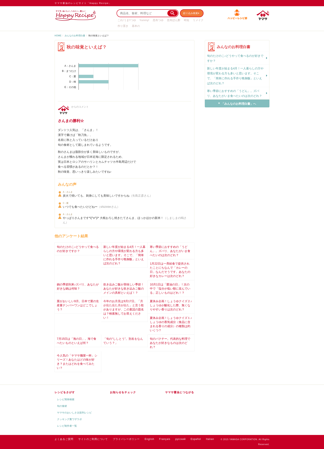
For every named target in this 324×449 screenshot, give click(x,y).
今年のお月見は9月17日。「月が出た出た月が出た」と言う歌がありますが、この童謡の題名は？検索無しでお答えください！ (123, 309)
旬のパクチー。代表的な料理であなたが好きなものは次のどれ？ (170, 343)
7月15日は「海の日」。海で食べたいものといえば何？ (76, 340)
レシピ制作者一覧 (67, 425)
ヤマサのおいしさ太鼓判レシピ (74, 412)
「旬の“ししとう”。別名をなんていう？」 (123, 340)
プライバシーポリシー (126, 439)
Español (196, 439)
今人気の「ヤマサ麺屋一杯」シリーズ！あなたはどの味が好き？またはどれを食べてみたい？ (77, 361)
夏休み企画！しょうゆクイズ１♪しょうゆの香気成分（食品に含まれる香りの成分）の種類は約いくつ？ (171, 324)
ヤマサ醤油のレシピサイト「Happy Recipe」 (83, 3)
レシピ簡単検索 (65, 399)
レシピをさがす (65, 392)
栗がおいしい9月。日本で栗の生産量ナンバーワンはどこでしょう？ (78, 305)
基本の (136, 25)
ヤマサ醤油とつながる (179, 392)
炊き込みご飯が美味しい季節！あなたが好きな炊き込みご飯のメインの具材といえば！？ (123, 288)
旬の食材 (62, 406)
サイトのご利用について (93, 439)
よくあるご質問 (64, 439)
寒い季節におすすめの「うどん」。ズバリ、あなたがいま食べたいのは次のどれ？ (170, 251)
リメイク (198, 20)
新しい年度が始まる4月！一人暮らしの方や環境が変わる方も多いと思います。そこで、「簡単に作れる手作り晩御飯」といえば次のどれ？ (124, 255)
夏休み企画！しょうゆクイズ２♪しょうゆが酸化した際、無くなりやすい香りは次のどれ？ (171, 305)
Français (164, 439)
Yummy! (144, 20)
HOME (58, 35)
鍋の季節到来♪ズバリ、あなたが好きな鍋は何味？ (78, 286)
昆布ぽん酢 (173, 20)
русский (180, 439)
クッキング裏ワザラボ (69, 419)
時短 (186, 20)
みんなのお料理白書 (75, 35)
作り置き (123, 25)
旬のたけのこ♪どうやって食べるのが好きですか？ (78, 249)
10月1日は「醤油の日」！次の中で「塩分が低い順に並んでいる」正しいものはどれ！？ (170, 288)
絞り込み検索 (192, 13)
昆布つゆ (158, 20)
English (149, 439)
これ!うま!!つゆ (127, 20)
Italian (210, 439)
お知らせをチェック (123, 392)
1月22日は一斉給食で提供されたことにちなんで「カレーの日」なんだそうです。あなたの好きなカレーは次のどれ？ (170, 270)
